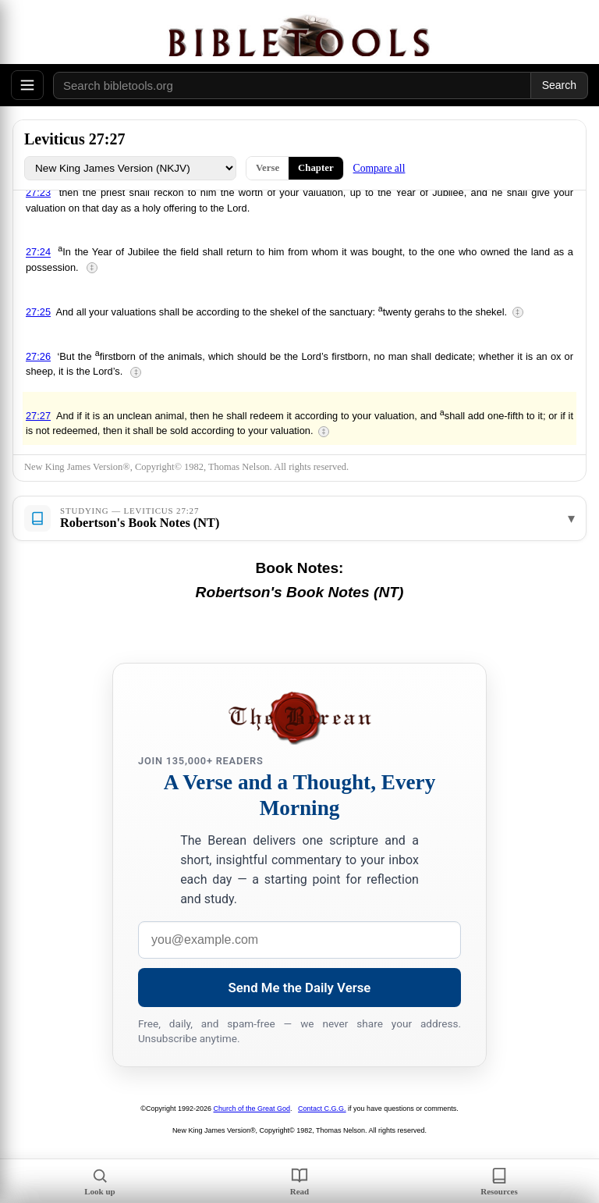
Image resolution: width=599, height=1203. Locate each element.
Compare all (379, 168)
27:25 (38, 312)
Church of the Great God (252, 1108)
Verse (267, 167)
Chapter (316, 167)
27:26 (38, 356)
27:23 (38, 192)
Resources (498, 1181)
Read (299, 1181)
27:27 (38, 416)
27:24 (38, 252)
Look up (99, 1181)
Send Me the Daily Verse (300, 987)
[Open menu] (27, 85)
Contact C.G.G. (322, 1108)
